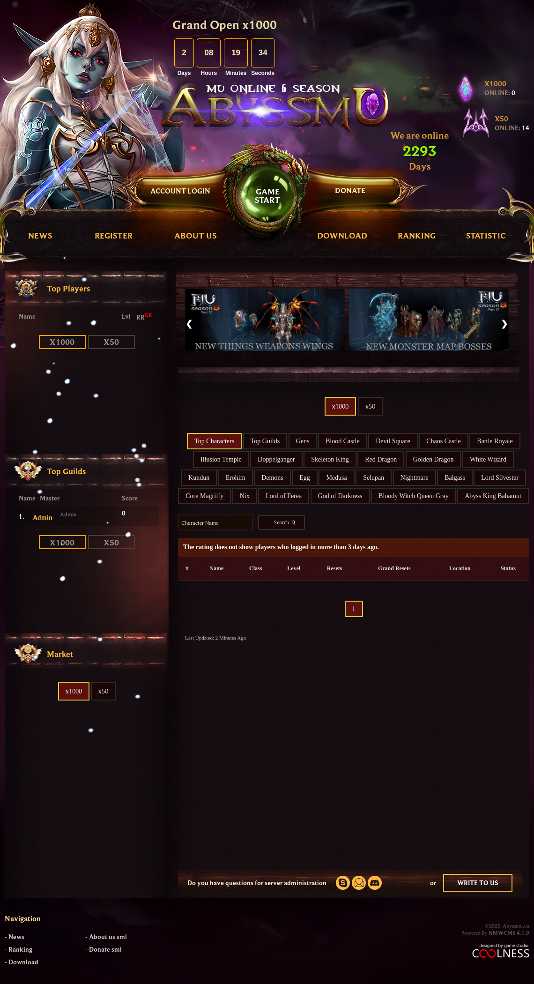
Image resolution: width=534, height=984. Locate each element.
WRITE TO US (477, 883)
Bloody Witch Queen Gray (413, 495)
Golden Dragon (433, 459)
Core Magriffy (204, 495)
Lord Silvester (500, 477)
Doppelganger (276, 459)
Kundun (198, 477)
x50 (111, 341)
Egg (304, 477)
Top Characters (214, 441)
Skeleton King (330, 459)
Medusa (336, 477)
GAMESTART (267, 195)
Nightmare (414, 477)
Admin (42, 517)
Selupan (373, 477)
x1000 (62, 341)
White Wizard (488, 459)
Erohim (235, 477)
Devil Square (393, 441)
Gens (303, 441)
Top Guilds (265, 441)
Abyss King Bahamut (493, 495)
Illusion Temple (221, 459)
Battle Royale (495, 441)
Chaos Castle (443, 441)
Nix (245, 495)
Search (285, 522)
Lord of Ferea (284, 495)
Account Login (180, 190)
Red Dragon (381, 459)
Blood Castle (343, 441)
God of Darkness (340, 495)
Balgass (455, 477)
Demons (272, 477)
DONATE (350, 190)
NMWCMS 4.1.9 (509, 932)
